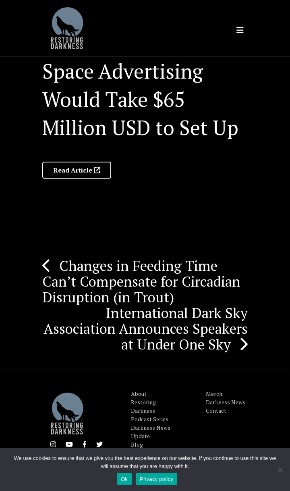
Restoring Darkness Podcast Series (149, 410)
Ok (124, 479)
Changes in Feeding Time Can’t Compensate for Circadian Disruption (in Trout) (141, 281)
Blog (137, 444)
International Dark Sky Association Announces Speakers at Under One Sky (146, 329)
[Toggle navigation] (240, 30)
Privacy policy (156, 479)
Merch (214, 393)
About (139, 393)
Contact (216, 410)
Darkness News (225, 402)
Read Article (76, 170)
